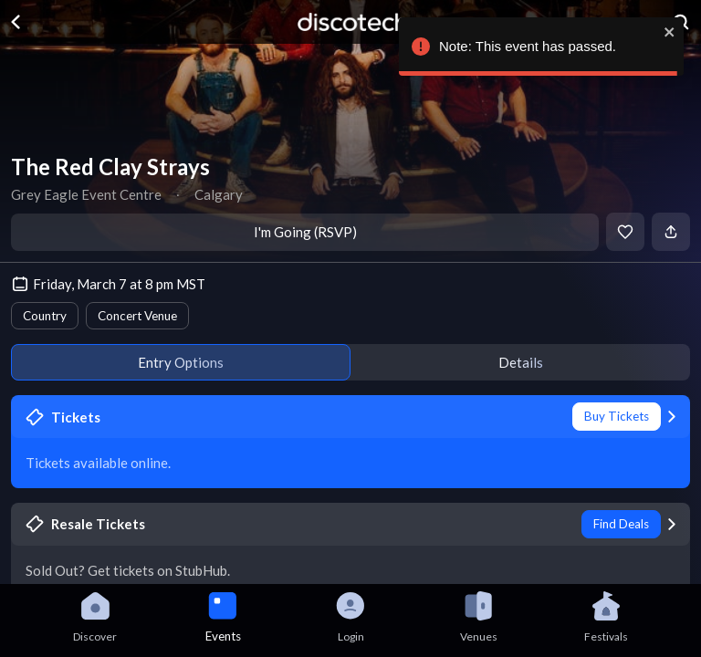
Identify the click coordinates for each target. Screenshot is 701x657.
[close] (669, 32)
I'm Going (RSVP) (305, 232)
